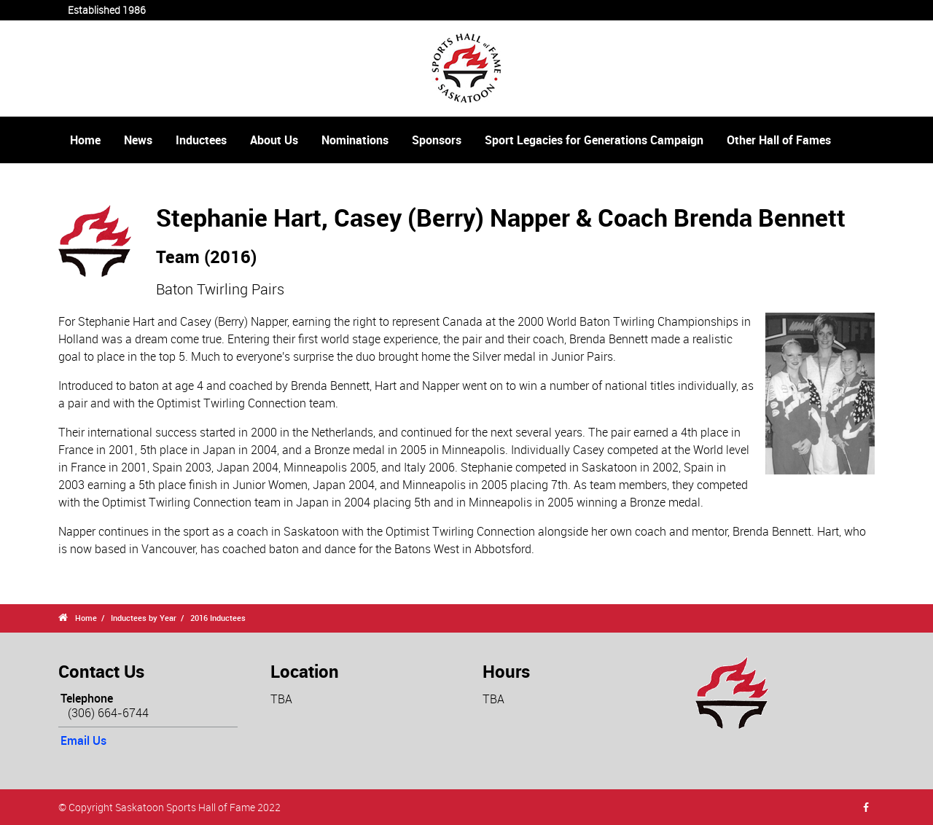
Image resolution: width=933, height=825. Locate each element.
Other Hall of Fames (779, 140)
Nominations (355, 140)
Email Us (83, 740)
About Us (274, 140)
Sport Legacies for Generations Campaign (594, 140)
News (138, 140)
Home (85, 140)
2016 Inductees (218, 617)
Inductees (201, 140)
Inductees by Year (143, 617)
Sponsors (436, 140)
